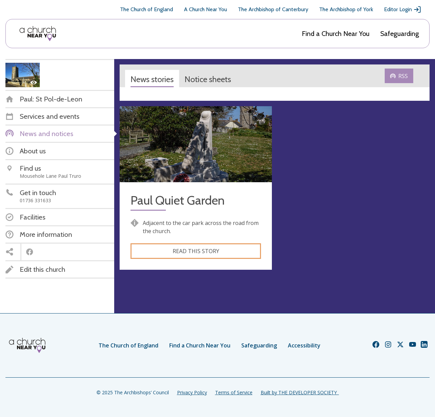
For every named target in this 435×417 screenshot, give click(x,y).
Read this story (196, 251)
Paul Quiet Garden (177, 200)
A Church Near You (205, 9)
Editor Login (402, 9)
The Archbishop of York (346, 9)
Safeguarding (399, 34)
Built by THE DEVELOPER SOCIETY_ (300, 392)
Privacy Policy (192, 392)
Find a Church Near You (335, 34)
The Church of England (146, 9)
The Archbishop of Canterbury (273, 9)
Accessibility (304, 345)
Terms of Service (234, 392)
